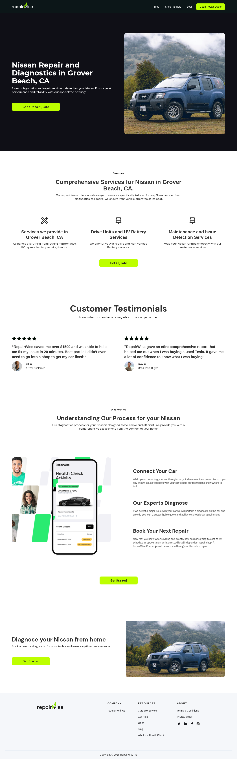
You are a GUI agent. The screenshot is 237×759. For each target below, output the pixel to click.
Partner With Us (116, 710)
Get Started (118, 580)
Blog (140, 729)
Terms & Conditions (188, 710)
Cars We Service (147, 710)
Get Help (143, 716)
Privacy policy (184, 716)
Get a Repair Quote (210, 6)
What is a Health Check (151, 735)
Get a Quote (118, 263)
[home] (22, 7)
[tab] (181, 477)
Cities (141, 722)
